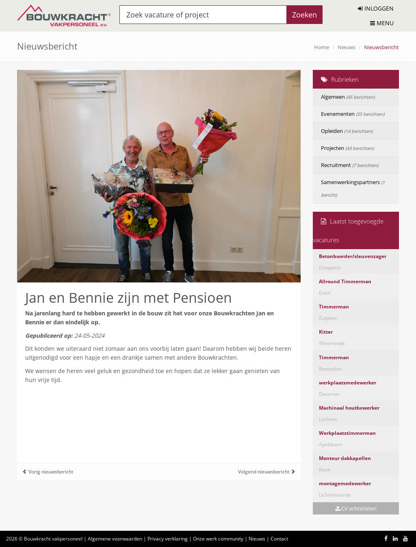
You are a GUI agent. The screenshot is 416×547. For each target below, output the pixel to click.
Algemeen (348, 96)
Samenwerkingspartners (353, 188)
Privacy (167, 538)
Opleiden (347, 131)
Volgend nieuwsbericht (266, 471)
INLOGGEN (376, 8)
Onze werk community (218, 538)
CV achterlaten (356, 508)
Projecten (347, 148)
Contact (279, 538)
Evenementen (352, 113)
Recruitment (349, 165)
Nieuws (346, 47)
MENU (382, 23)
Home (321, 47)
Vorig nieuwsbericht (47, 471)
